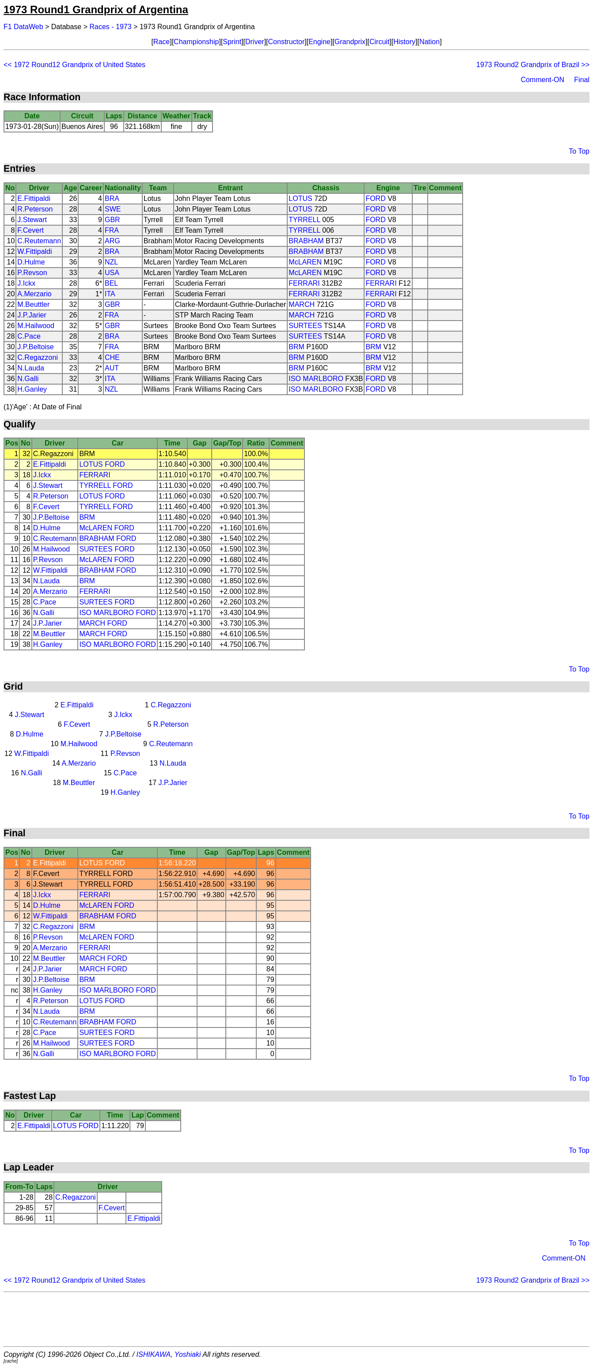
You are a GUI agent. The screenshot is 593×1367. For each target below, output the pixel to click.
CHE (112, 357)
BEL (111, 283)
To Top (579, 151)
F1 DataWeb (23, 26)
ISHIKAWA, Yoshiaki (169, 1354)
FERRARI (304, 283)
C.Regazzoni (37, 357)
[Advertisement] (296, 1319)
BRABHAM (306, 241)
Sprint (232, 41)
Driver (254, 41)
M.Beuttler (33, 304)
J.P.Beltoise (35, 347)
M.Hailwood (35, 325)
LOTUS (300, 198)
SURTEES (305, 325)
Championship (196, 41)
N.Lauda (30, 368)
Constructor (286, 41)
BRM (296, 347)
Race (161, 41)
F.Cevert (30, 230)
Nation (429, 41)
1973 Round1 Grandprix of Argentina (96, 9)
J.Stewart (32, 219)
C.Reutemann (39, 241)
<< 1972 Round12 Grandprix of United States (74, 64)
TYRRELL (304, 219)
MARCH (302, 304)
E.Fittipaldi (33, 198)
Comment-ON (542, 79)
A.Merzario (34, 294)
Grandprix (350, 41)
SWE (113, 209)
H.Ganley (32, 389)
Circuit (379, 41)
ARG (112, 241)
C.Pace (28, 336)
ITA (110, 294)
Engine (319, 41)
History (404, 41)
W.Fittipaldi (34, 251)
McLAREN (305, 262)
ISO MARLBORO (316, 378)
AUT (112, 368)
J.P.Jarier (31, 315)
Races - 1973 (111, 26)
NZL (111, 262)
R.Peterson (35, 209)
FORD (375, 198)
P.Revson (32, 272)
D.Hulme (31, 262)
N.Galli (27, 378)
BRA (112, 198)
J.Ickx (26, 283)
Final (581, 79)
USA (112, 272)
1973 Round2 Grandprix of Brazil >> (532, 64)
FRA (112, 230)
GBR (112, 219)
